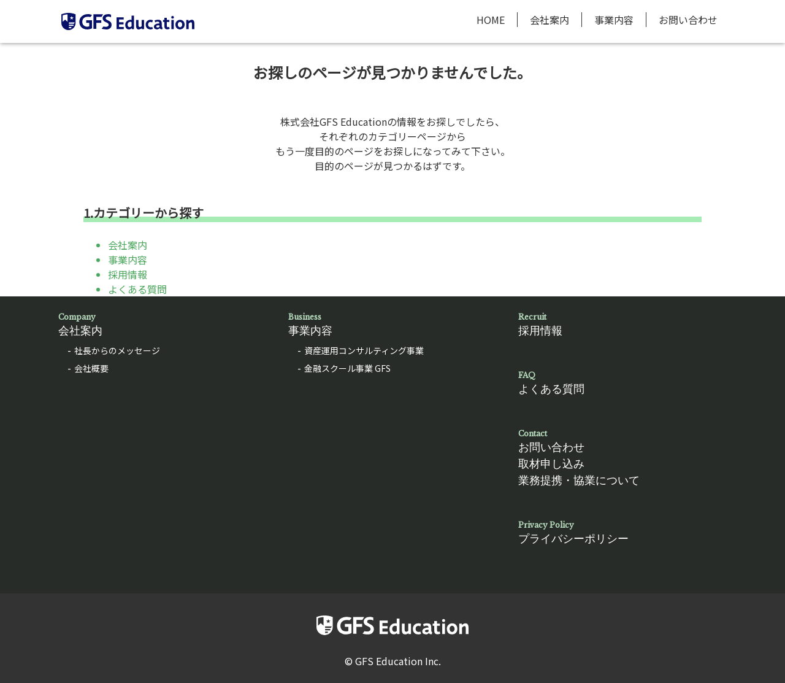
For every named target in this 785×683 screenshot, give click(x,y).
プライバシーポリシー (622, 532)
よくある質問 (137, 289)
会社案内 (549, 19)
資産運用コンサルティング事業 (364, 350)
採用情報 (127, 274)
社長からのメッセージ (117, 350)
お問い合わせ (688, 19)
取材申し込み (551, 464)
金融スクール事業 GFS (347, 368)
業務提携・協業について (579, 480)
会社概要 (91, 368)
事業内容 (614, 19)
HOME (491, 19)
